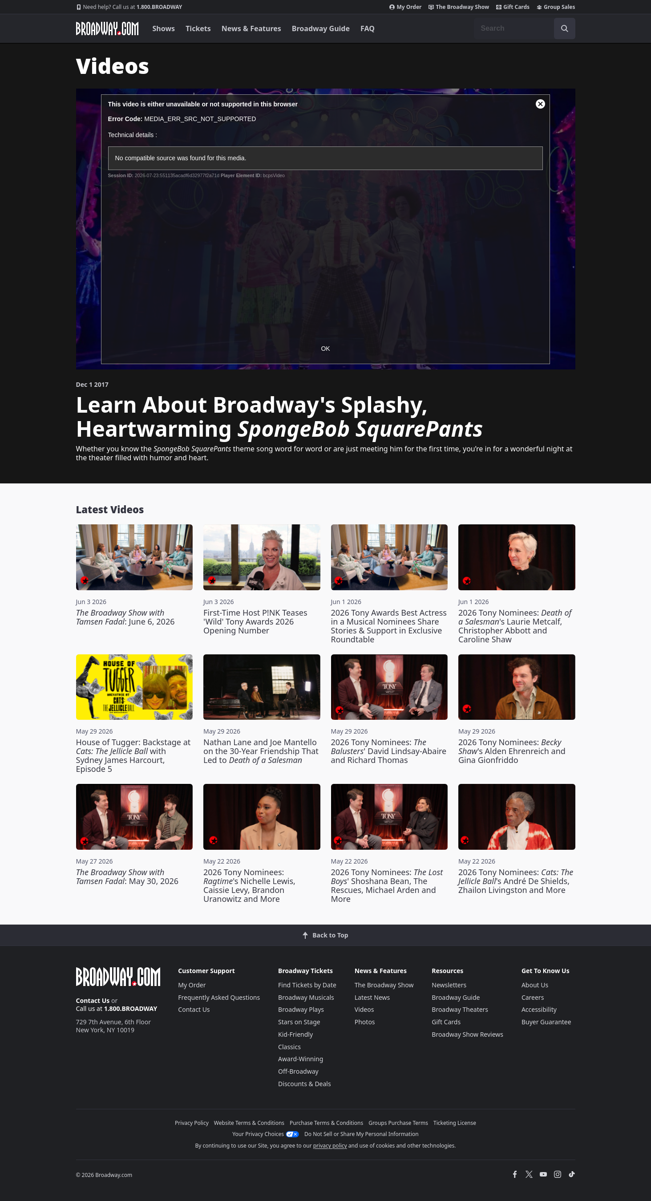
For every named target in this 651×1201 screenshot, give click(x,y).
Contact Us (93, 1000)
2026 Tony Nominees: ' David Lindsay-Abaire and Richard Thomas (389, 751)
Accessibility (539, 1009)
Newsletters (449, 985)
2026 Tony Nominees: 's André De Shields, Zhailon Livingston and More (515, 881)
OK (325, 348)
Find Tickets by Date (307, 985)
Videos (364, 1009)
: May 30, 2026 (127, 876)
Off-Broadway (298, 1071)
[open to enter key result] (564, 28)
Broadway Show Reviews (467, 1034)
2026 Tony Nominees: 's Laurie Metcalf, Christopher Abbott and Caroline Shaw (514, 626)
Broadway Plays (301, 1009)
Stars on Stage (299, 1022)
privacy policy (330, 1145)
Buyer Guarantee (546, 1022)
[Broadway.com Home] (107, 28)
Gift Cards (513, 7)
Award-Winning (300, 1059)
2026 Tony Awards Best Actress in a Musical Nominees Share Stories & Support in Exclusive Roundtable (389, 626)
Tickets (198, 28)
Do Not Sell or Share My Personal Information (361, 1134)
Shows (164, 28)
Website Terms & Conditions (249, 1123)
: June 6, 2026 (125, 617)
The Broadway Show (459, 7)
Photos (365, 1022)
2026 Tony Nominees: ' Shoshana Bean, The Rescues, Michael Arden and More (387, 885)
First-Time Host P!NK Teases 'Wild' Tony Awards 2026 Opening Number (255, 621)
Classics (289, 1047)
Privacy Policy (192, 1123)
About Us (535, 985)
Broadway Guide (321, 28)
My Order (405, 7)
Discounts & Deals (304, 1083)
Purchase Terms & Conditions (326, 1123)
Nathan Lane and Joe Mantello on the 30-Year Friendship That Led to (261, 751)
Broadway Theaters (460, 1009)
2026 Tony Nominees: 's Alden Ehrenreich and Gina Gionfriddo (512, 751)
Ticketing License (454, 1123)
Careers (533, 997)
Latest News (372, 997)
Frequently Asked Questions (219, 997)
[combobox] (524, 28)
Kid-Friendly (295, 1034)
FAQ (367, 28)
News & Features (251, 28)
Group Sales (556, 7)
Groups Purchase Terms (398, 1123)
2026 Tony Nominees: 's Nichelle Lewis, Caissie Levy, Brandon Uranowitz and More (249, 885)
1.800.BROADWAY (129, 7)
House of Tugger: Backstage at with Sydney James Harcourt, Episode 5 (133, 755)
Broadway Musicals (306, 997)
